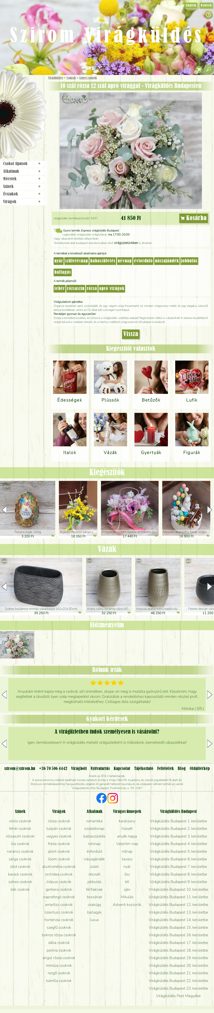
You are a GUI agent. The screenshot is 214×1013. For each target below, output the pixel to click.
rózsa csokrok (59, 821)
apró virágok (111, 289)
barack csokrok (20, 874)
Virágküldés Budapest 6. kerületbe (178, 859)
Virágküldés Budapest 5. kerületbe (178, 851)
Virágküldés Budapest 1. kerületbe (178, 821)
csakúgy (94, 904)
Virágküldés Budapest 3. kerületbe (178, 836)
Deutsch (206, 5)
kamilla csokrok (59, 980)
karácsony (127, 821)
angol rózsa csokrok (59, 957)
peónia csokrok (59, 950)
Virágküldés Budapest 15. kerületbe (178, 927)
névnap (125, 261)
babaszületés (102, 261)
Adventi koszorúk (127, 904)
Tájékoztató (143, 769)
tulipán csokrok (58, 828)
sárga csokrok (20, 859)
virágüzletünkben (126, 243)
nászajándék (167, 261)
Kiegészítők (107, 473)
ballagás (62, 272)
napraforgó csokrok (59, 896)
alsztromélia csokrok (59, 866)
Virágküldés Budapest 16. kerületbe (178, 934)
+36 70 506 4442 (53, 769)
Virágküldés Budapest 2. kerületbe (178, 828)
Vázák (107, 549)
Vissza (130, 334)
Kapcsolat (122, 769)
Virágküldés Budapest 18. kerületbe (178, 950)
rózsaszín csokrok (20, 836)
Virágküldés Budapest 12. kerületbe (178, 904)
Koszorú (28, 125)
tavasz (127, 859)
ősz (127, 874)
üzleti (94, 866)
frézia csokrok (59, 843)
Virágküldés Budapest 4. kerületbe (178, 843)
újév (127, 889)
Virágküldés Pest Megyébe (178, 995)
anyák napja (127, 836)
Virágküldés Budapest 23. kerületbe (178, 988)
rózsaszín (76, 289)
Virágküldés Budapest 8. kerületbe (178, 874)
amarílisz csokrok (59, 904)
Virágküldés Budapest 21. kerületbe (178, 973)
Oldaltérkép (200, 769)
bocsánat (94, 896)
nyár (58, 261)
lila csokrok (20, 843)
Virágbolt (22, 136)
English (191, 5)
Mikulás (127, 896)
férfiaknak (94, 889)
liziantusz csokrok (59, 912)
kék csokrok (20, 889)
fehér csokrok (20, 828)
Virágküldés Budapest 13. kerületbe (178, 912)
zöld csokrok (20, 866)
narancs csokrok (20, 851)
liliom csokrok (59, 859)
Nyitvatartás (100, 769)
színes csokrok (20, 881)
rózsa (92, 289)
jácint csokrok (59, 851)
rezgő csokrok (59, 973)
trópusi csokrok (59, 881)
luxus (94, 919)
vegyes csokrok (59, 836)
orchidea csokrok (59, 874)
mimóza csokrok (59, 965)
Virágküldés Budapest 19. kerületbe (178, 957)
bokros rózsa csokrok (59, 934)
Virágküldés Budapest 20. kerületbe (178, 965)
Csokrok (71, 78)
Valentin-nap (127, 843)
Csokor (26, 96)
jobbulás (189, 261)
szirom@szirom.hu (19, 769)
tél (127, 881)
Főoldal (10, 84)
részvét (94, 874)
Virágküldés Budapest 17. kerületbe (178, 942)
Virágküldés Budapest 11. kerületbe (178, 896)
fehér (59, 289)
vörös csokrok (20, 821)
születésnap (76, 261)
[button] (209, 510)
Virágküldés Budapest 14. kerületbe (178, 919)
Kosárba (194, 218)
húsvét (127, 828)
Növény (31, 105)
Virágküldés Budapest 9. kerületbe (178, 881)
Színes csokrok (88, 78)
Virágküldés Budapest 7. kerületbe (178, 866)
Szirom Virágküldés (107, 36)
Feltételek (165, 769)
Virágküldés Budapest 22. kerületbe (178, 980)
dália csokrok (59, 942)
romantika (94, 821)
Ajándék (18, 87)
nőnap (127, 851)
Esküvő (31, 115)
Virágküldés (55, 78)
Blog (182, 769)
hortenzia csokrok (58, 919)
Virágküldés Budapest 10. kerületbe (178, 889)
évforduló (143, 261)
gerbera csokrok (59, 889)
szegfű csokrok (59, 927)
